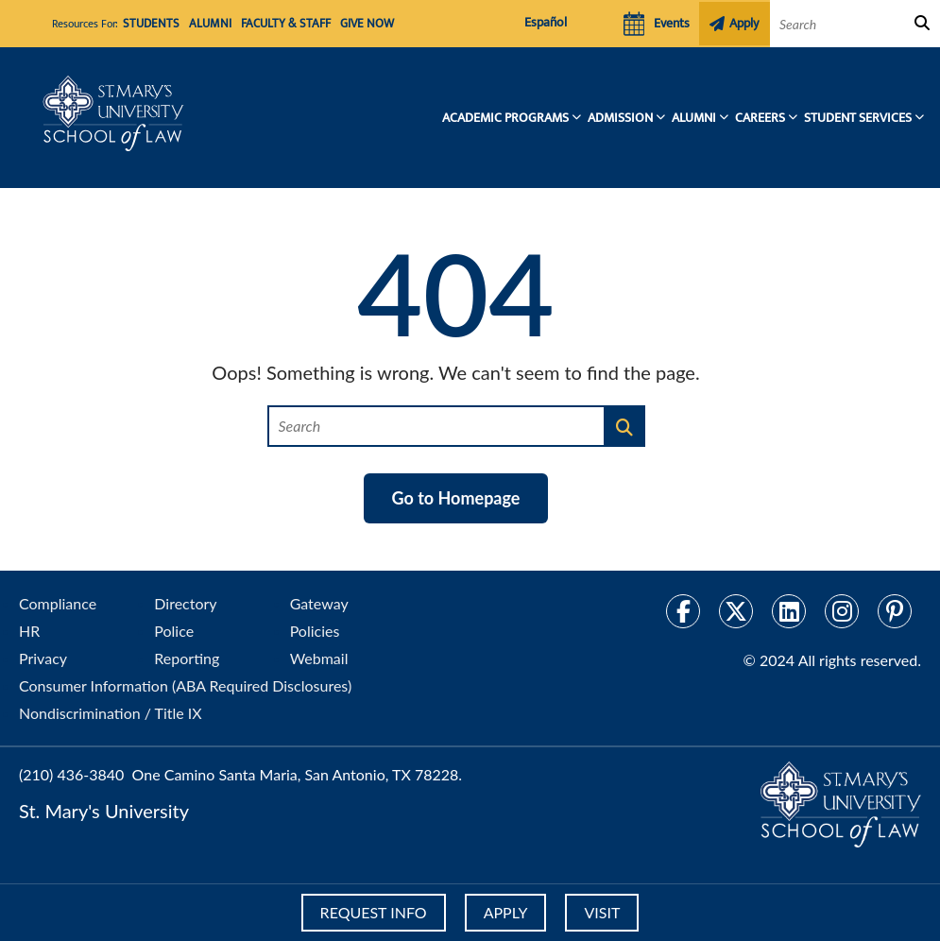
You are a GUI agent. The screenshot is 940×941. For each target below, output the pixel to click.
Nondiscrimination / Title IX (110, 713)
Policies (315, 631)
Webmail (319, 658)
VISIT (606, 912)
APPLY (506, 912)
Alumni (202, 24)
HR (29, 631)
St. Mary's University (104, 810)
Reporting (186, 658)
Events (655, 23)
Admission (620, 117)
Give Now (348, 24)
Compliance (57, 603)
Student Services (858, 117)
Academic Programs (505, 117)
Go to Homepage (456, 498)
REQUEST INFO (369, 912)
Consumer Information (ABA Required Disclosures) (185, 685)
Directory (185, 603)
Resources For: (85, 23)
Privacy (43, 658)
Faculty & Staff (273, 24)
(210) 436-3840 (71, 774)
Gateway (319, 603)
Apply (736, 23)
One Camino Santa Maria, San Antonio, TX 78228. (297, 774)
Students (148, 24)
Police (174, 631)
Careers (760, 117)
